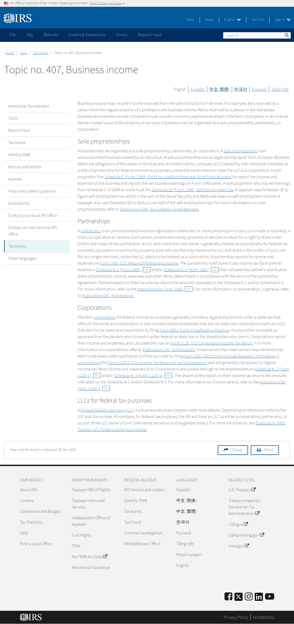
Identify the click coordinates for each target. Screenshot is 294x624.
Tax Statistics (31, 522)
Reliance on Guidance (91, 568)
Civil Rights (81, 535)
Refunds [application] (51, 35)
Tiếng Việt (280, 89)
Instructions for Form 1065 (165, 289)
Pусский (183, 533)
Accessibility (18, 203)
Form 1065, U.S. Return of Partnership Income (139, 263)
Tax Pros (258, 19)
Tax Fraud (132, 522)
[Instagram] (249, 596)
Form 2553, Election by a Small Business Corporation (229, 356)
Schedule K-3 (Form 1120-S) (143, 376)
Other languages (22, 258)
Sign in (282, 19)
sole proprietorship (240, 151)
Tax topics (40, 53)
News (209, 19)
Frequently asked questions (32, 191)
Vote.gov (239, 546)
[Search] (257, 35)
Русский (259, 89)
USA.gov (238, 524)
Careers (26, 501)
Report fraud (19, 130)
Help (190, 19)
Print (268, 450)
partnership (91, 231)
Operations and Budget (40, 511)
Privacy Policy (236, 617)
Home (9, 53)
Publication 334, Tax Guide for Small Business (159, 209)
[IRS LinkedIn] (259, 598)
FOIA (76, 546)
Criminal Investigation (143, 533)
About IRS (28, 490)
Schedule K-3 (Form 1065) (191, 270)
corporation (104, 317)
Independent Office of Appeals (91, 521)
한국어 (240, 89)
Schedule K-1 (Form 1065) (123, 270)
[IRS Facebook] (228, 596)
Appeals (15, 179)
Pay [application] (30, 35)
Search (286, 35)
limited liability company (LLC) (107, 410)
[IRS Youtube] (269, 596)
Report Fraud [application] (149, 35)
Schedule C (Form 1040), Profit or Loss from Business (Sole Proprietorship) (169, 177)
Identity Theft (135, 501)
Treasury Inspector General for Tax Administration (245, 507)
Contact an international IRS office (32, 231)
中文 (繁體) (219, 89)
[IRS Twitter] (238, 598)
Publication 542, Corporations (169, 350)
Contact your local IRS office (32, 215)
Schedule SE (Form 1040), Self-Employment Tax (192, 190)
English (232, 19)
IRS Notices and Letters (144, 490)
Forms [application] (121, 35)
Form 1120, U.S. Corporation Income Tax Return (211, 343)
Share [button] (237, 450)
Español (198, 89)
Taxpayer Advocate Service (88, 504)
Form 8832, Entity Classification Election (194, 330)
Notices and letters (24, 167)
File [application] (12, 35)
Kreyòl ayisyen (188, 555)
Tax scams (16, 143)
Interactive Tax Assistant (28, 106)
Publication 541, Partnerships (107, 296)
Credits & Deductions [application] (87, 35)
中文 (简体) (186, 501)
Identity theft (19, 155)
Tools (13, 118)
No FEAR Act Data (89, 557)
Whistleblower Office (142, 544)
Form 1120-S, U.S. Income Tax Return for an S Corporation (157, 363)
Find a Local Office (36, 544)
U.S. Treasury (242, 490)
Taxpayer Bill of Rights (91, 490)
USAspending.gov (246, 535)
